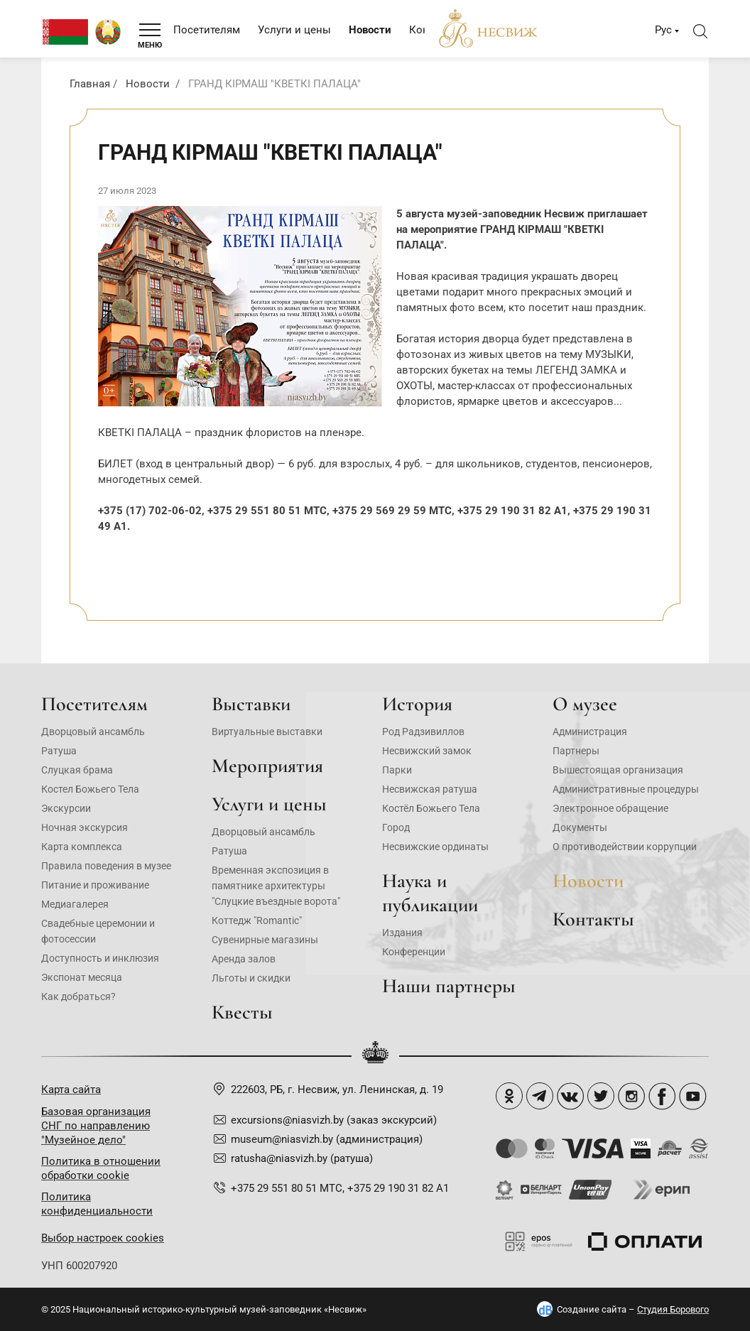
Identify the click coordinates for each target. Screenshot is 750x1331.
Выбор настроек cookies (102, 1238)
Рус (663, 29)
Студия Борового (673, 1309)
